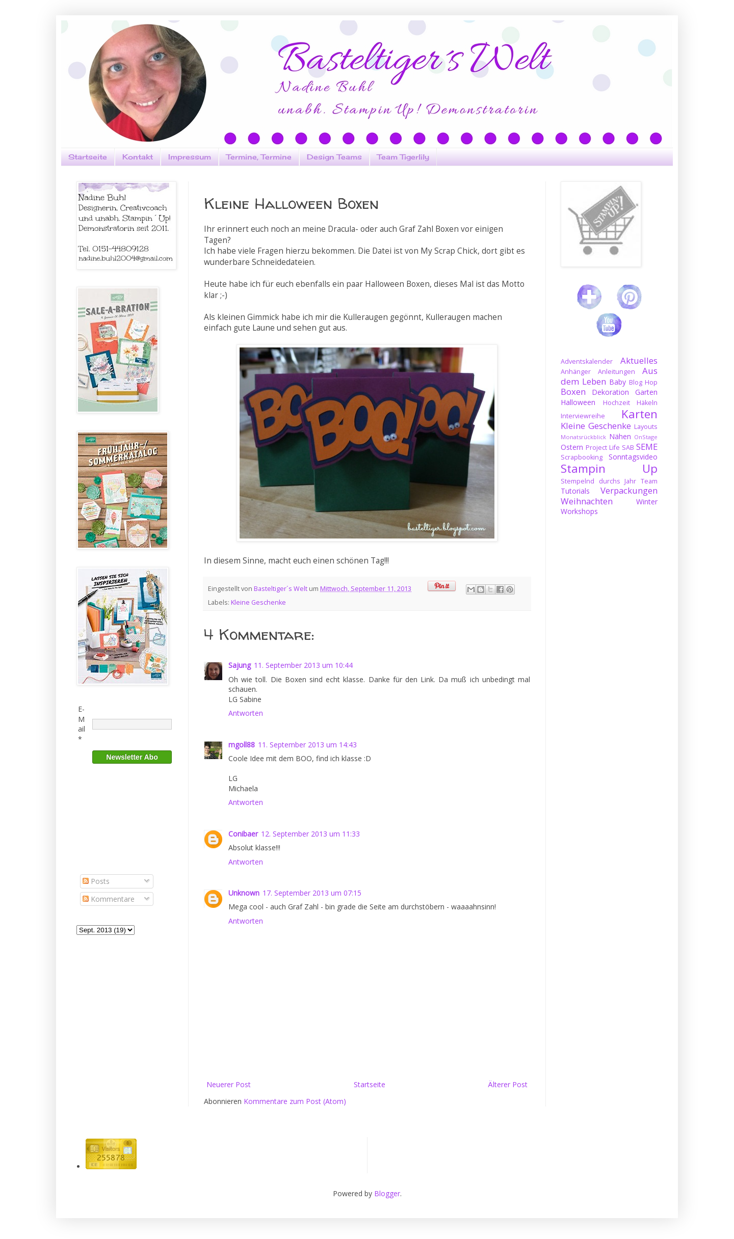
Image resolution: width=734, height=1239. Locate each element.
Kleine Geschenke (258, 602)
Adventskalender (587, 361)
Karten (639, 414)
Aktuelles (639, 360)
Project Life (603, 447)
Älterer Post (508, 1084)
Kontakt (137, 156)
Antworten (245, 713)
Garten (646, 392)
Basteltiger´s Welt (281, 588)
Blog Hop (643, 382)
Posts (96, 881)
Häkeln (647, 402)
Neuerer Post (228, 1084)
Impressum (189, 156)
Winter (647, 501)
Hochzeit (616, 402)
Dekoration (610, 392)
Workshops (579, 511)
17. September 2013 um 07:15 (312, 893)
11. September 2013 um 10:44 (303, 665)
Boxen (573, 391)
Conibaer (243, 834)
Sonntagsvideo (633, 457)
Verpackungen (629, 490)
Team (649, 481)
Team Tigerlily (403, 156)
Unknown (243, 893)
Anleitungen (616, 371)
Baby (617, 382)
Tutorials (575, 491)
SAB (628, 447)
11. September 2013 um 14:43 (307, 744)
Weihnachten (587, 501)
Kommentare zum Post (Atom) (295, 1101)
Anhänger (576, 371)
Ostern (572, 447)
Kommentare (109, 899)
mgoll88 (241, 744)
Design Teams (334, 156)
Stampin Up (609, 468)
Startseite (87, 156)
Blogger (387, 1193)
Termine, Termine (259, 156)
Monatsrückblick (583, 437)
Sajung (239, 665)
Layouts (646, 426)
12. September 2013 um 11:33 (310, 834)
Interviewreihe (583, 416)
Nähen (620, 436)
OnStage (646, 437)
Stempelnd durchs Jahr (598, 481)
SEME (647, 446)
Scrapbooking (581, 457)
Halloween (578, 402)
